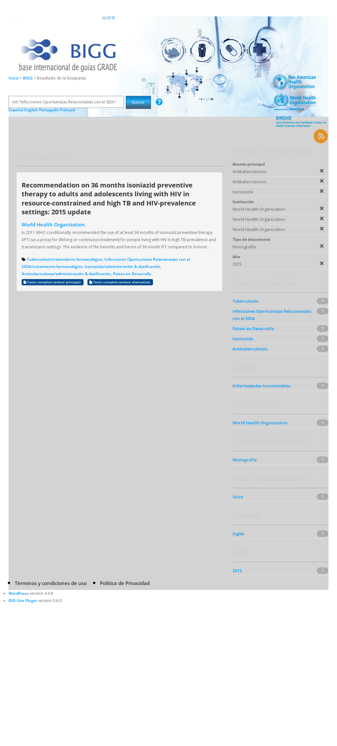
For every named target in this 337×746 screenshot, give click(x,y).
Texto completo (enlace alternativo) (120, 282)
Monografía (245, 460)
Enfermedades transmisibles (261, 386)
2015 (237, 571)
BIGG (28, 78)
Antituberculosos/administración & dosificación (66, 273)
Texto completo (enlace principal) (53, 282)
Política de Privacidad (125, 583)
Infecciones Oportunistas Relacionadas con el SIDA (272, 314)
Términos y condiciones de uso (51, 583)
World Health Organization (53, 224)
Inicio (14, 78)
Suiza (238, 497)
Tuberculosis (245, 301)
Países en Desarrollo (132, 273)
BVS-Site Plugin (23, 600)
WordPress (18, 593)
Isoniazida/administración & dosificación (122, 266)
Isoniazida (243, 339)
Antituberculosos (250, 349)
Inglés (238, 534)
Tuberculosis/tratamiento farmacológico (65, 259)
